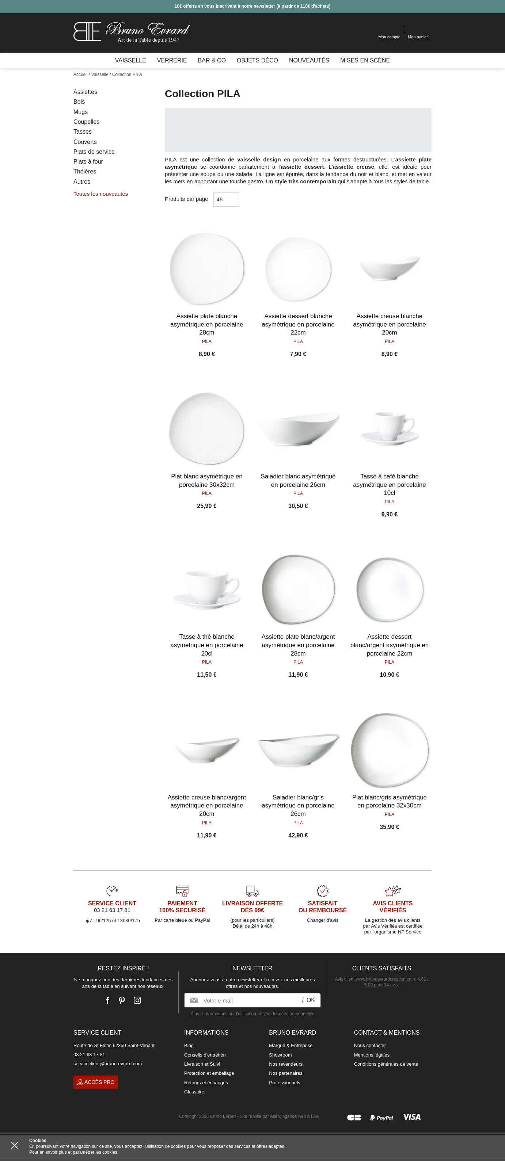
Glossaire (194, 1092)
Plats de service (94, 152)
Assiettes (85, 92)
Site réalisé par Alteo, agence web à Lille (279, 1116)
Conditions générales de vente (386, 1064)
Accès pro (95, 1082)
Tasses (82, 132)
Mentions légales (372, 1055)
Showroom (280, 1055)
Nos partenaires (286, 1073)
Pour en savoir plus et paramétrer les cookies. (73, 1152)
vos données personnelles (288, 1013)
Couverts (85, 142)
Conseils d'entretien (205, 1055)
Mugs (80, 112)
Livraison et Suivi (202, 1064)
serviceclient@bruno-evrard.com (107, 1063)
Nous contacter (370, 1045)
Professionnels (284, 1082)
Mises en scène (365, 60)
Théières (84, 171)
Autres (81, 182)
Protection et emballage (209, 1073)
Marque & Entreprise (290, 1045)
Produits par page (186, 199)
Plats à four (88, 162)
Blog (189, 1045)
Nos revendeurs (286, 1064)
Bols (79, 102)
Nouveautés (309, 60)
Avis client (375, 979)
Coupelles (86, 122)
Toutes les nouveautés (100, 194)
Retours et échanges (206, 1082)
